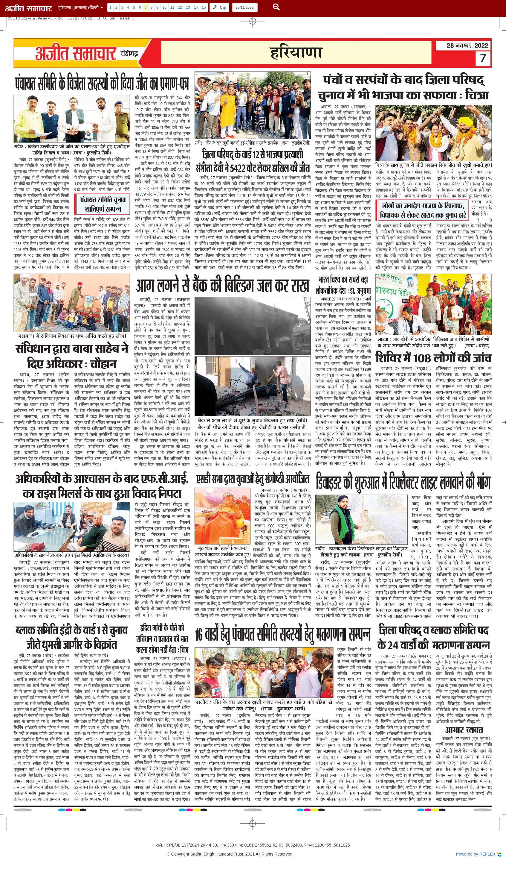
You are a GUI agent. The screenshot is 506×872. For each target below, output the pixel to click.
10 (164, 7)
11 (172, 7)
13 (188, 7)
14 (196, 7)
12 (180, 7)
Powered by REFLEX (479, 854)
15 (204, 7)
